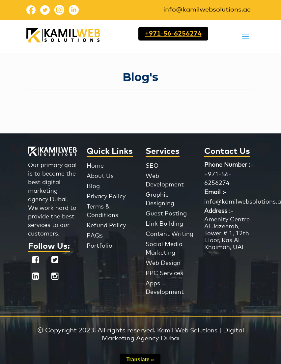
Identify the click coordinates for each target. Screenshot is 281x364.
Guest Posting (166, 214)
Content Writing (169, 234)
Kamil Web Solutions (187, 331)
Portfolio (99, 246)
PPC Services (164, 273)
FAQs (95, 236)
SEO (152, 166)
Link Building (164, 224)
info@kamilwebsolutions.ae (207, 9)
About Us (100, 176)
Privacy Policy (106, 197)
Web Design (163, 263)
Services (163, 151)
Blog (93, 186)
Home (95, 166)
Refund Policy (106, 226)
